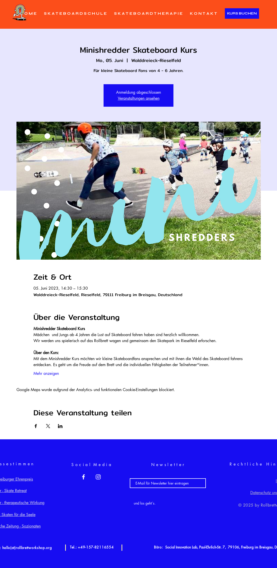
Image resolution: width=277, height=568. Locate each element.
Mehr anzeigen (46, 373)
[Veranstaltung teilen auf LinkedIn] (60, 426)
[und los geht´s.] (144, 503)
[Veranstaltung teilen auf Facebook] (35, 426)
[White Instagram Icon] (98, 477)
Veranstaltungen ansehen (138, 98)
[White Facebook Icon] (83, 477)
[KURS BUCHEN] (242, 13)
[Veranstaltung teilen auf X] (48, 426)
